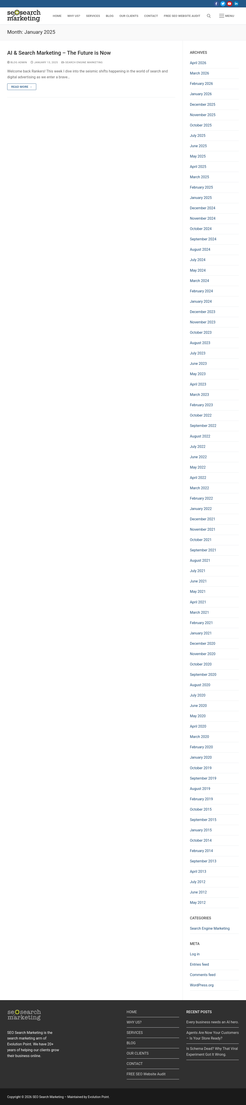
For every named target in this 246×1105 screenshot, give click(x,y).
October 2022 (201, 415)
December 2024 (202, 208)
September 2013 (203, 861)
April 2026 (198, 63)
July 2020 (197, 695)
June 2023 (198, 363)
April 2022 (198, 478)
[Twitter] (223, 3)
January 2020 (201, 757)
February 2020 (201, 747)
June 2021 (198, 581)
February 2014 (201, 851)
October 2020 (201, 664)
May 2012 (198, 902)
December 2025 (202, 104)
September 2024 (203, 239)
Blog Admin (17, 62)
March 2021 (199, 612)
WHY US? (134, 1022)
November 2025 (202, 115)
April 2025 (198, 167)
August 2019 (200, 789)
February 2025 (201, 187)
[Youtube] (229, 3)
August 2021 (200, 560)
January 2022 (201, 509)
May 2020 (198, 716)
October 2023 (201, 332)
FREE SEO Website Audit (146, 1074)
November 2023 (202, 322)
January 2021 (201, 633)
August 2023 (200, 343)
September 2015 (203, 820)
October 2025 (201, 125)
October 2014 (201, 840)
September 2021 (203, 550)
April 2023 (198, 384)
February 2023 (201, 405)
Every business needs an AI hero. (212, 1022)
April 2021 (198, 602)
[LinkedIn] (236, 3)
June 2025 (198, 146)
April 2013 (198, 871)
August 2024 (200, 249)
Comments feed (203, 975)
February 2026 (201, 83)
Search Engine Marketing (82, 62)
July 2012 (197, 882)
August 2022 (200, 436)
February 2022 (201, 498)
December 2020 (202, 643)
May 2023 (198, 374)
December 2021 (202, 519)
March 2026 (199, 73)
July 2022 (197, 446)
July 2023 (197, 353)
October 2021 (201, 540)
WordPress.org (202, 985)
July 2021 (197, 571)
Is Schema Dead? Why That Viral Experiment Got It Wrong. (212, 1051)
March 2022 (199, 488)
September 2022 (203, 426)
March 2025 (199, 177)
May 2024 (198, 270)
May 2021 (198, 591)
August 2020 (200, 685)
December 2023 (202, 312)
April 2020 (198, 726)
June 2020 (198, 706)
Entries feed (199, 964)
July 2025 (197, 135)
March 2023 (199, 394)
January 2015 (201, 830)
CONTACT (135, 1064)
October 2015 (201, 809)
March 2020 (199, 737)
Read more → (21, 86)
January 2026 (201, 94)
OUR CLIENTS (138, 1053)
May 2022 (198, 467)
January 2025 (201, 198)
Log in (195, 954)
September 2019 (203, 778)
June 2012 (198, 892)
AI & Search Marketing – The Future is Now (59, 53)
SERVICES (135, 1033)
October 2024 (201, 229)
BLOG (131, 1043)
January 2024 (201, 301)
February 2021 (201, 623)
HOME (132, 1012)
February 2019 (201, 799)
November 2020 (202, 654)
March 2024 (199, 281)
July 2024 (197, 260)
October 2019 (201, 768)
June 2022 (198, 457)
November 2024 (202, 218)
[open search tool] (209, 16)
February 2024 (201, 291)
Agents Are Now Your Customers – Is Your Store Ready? (212, 1036)
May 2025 (198, 156)
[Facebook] (216, 3)
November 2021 (202, 529)
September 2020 (203, 674)
